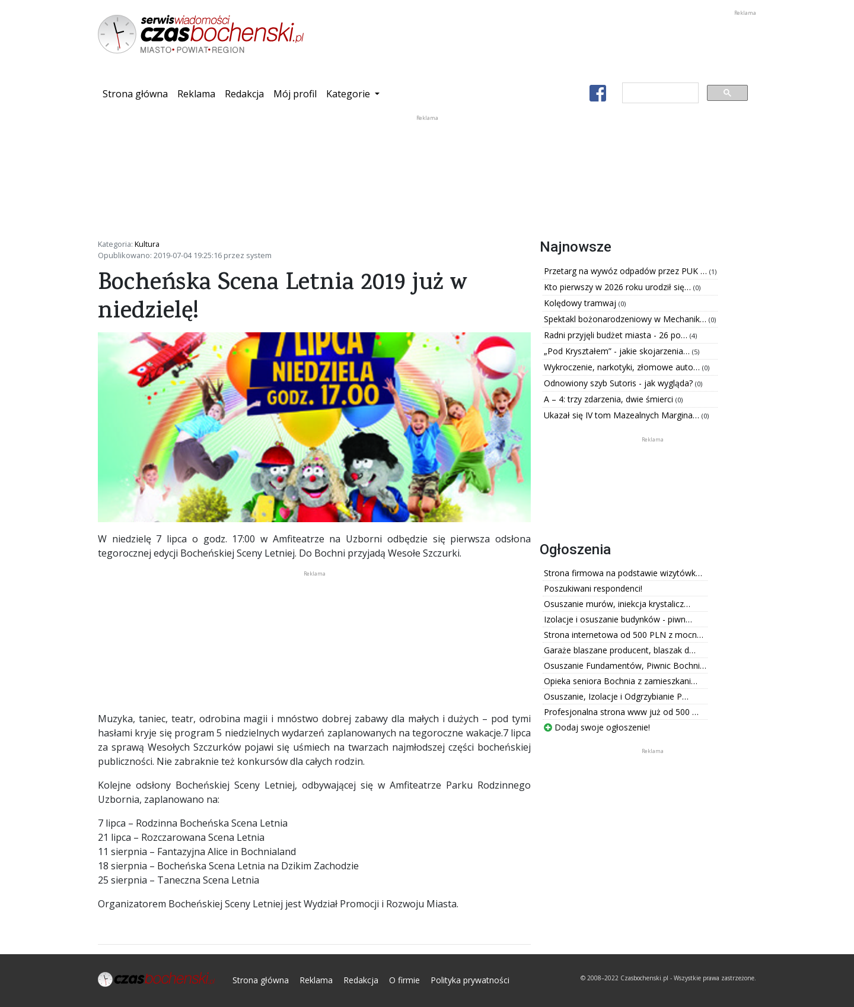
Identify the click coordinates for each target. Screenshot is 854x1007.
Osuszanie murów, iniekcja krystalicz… (617, 603)
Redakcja (244, 93)
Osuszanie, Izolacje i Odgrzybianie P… (616, 696)
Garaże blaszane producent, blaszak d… (620, 650)
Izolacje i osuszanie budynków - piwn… (618, 619)
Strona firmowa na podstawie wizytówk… (623, 573)
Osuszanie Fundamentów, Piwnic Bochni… (625, 665)
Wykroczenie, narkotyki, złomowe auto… (623, 367)
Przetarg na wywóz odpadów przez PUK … (626, 271)
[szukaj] (659, 93)
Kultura (147, 244)
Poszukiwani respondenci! (593, 588)
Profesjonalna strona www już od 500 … (621, 711)
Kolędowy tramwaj (581, 303)
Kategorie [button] (349, 93)
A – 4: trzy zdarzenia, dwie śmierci (609, 399)
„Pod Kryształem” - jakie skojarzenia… (618, 351)
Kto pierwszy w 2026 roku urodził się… (618, 287)
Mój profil (295, 93)
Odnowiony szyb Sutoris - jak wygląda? (619, 383)
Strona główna (138, 93)
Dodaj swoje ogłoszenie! (597, 727)
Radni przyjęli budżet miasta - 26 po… (617, 335)
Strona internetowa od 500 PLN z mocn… (623, 634)
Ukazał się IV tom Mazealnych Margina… (623, 415)
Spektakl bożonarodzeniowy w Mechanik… (626, 319)
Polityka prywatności (470, 980)
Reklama (196, 93)
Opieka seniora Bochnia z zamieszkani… (620, 681)
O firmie (404, 980)
